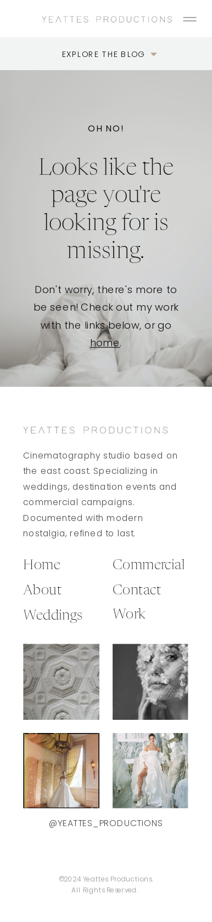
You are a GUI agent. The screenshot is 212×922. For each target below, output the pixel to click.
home (105, 343)
